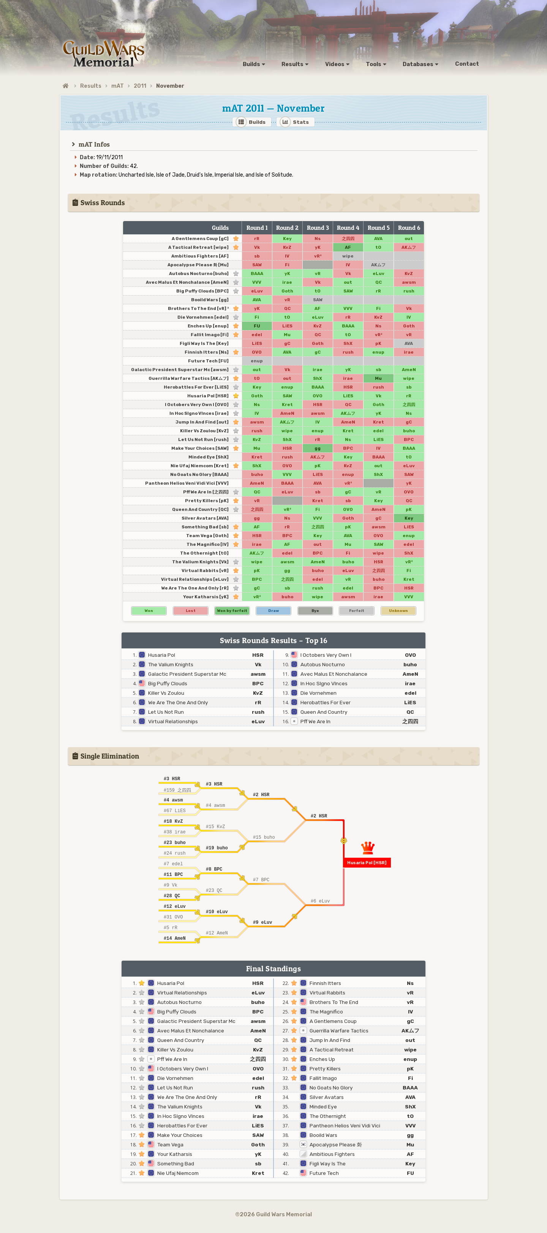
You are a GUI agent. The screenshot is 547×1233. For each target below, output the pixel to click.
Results (90, 86)
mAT (117, 86)
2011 (140, 86)
